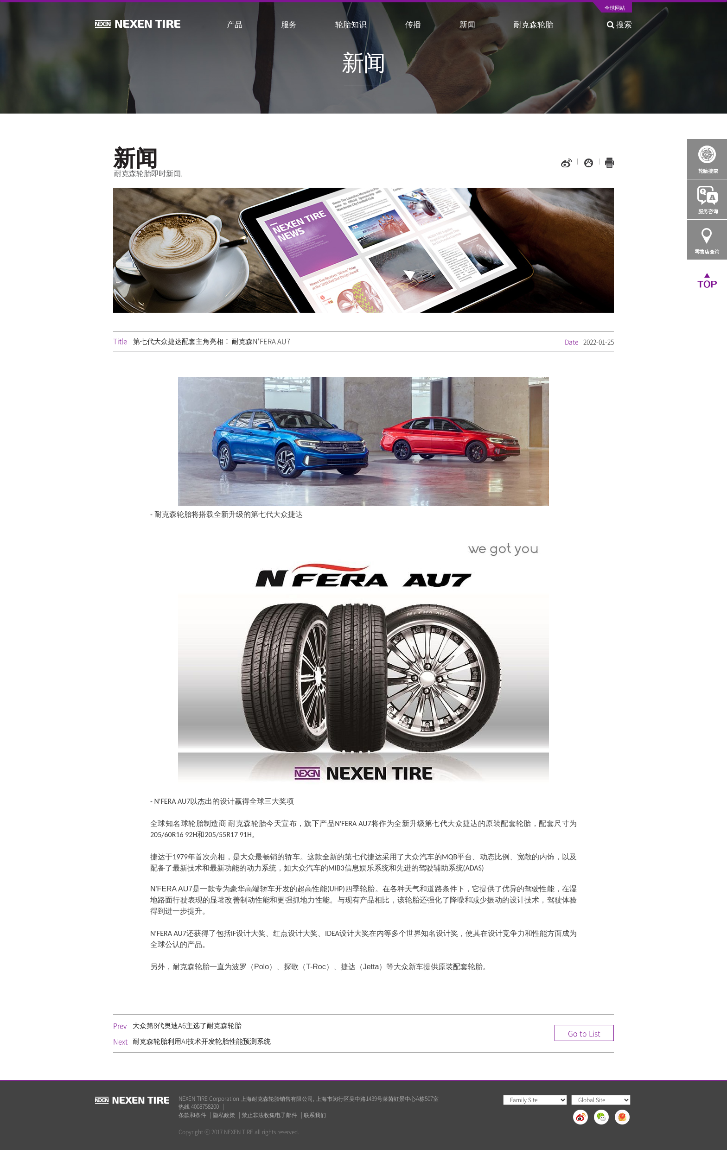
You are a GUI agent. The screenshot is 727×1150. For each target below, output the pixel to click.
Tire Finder (707, 159)
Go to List (584, 1033)
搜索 (619, 24)
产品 (234, 24)
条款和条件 (192, 1115)
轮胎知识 (351, 24)
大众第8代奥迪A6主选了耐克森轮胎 (187, 1025)
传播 (413, 24)
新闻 (467, 24)
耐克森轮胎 (533, 24)
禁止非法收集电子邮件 (269, 1115)
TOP (707, 280)
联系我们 (315, 1115)
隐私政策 (224, 1115)
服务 (289, 24)
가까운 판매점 (707, 240)
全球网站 (615, 8)
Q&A (707, 199)
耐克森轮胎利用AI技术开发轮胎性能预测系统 (202, 1041)
